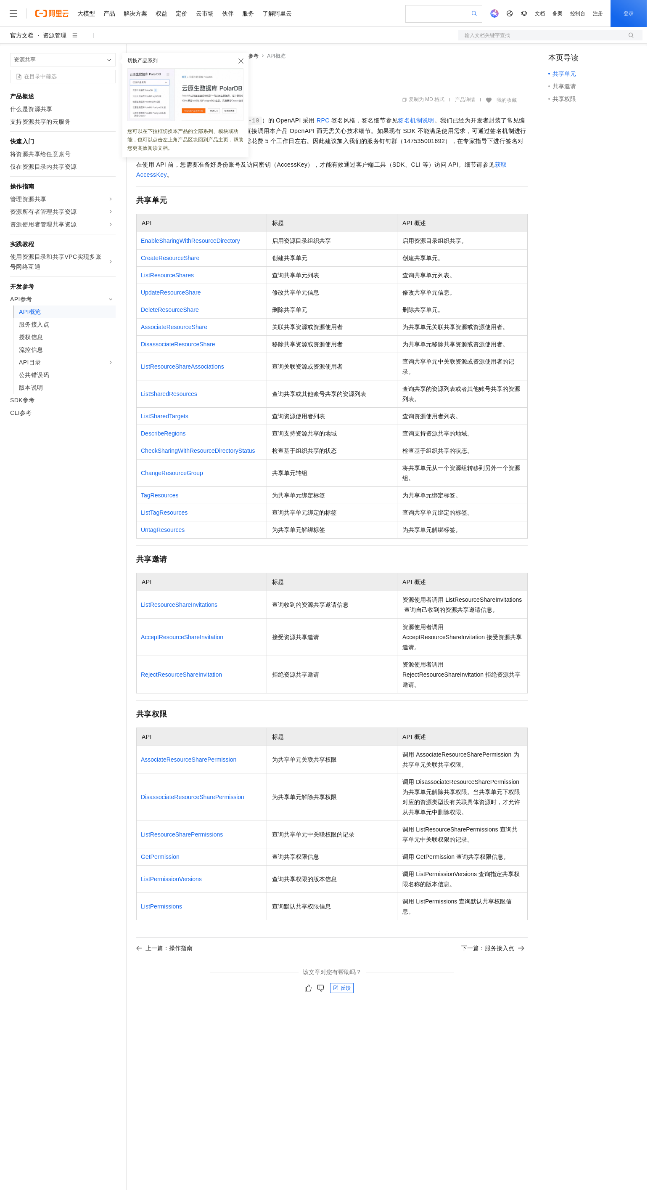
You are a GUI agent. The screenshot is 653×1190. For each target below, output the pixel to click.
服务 (248, 13)
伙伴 (228, 13)
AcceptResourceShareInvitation (182, 637)
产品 (109, 13)
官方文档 (22, 35)
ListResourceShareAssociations (182, 366)
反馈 (342, 988)
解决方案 (135, 13)
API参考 (250, 56)
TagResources (160, 495)
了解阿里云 (277, 13)
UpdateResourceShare (171, 292)
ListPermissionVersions (171, 879)
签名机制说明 (416, 120)
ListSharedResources (169, 393)
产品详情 (465, 100)
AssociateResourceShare (174, 327)
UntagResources (163, 529)
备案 (558, 13)
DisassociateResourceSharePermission (192, 797)
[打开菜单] (13, 13)
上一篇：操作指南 (164, 948)
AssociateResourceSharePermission (188, 759)
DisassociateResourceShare (178, 344)
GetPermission (160, 856)
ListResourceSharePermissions (182, 834)
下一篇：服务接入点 (492, 948)
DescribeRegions (163, 433)
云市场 (205, 13)
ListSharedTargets (164, 416)
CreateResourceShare (170, 258)
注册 (598, 13)
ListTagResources (164, 512)
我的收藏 (507, 100)
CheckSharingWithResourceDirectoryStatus (198, 450)
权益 (161, 13)
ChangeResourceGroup (172, 473)
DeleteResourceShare (170, 309)
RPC (323, 120)
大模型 (86, 13)
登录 (629, 13)
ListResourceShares (167, 275)
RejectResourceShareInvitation (181, 674)
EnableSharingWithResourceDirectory (190, 240)
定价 (182, 13)
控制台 (577, 13)
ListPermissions (161, 906)
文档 (540, 13)
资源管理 (54, 35)
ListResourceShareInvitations (179, 604)
